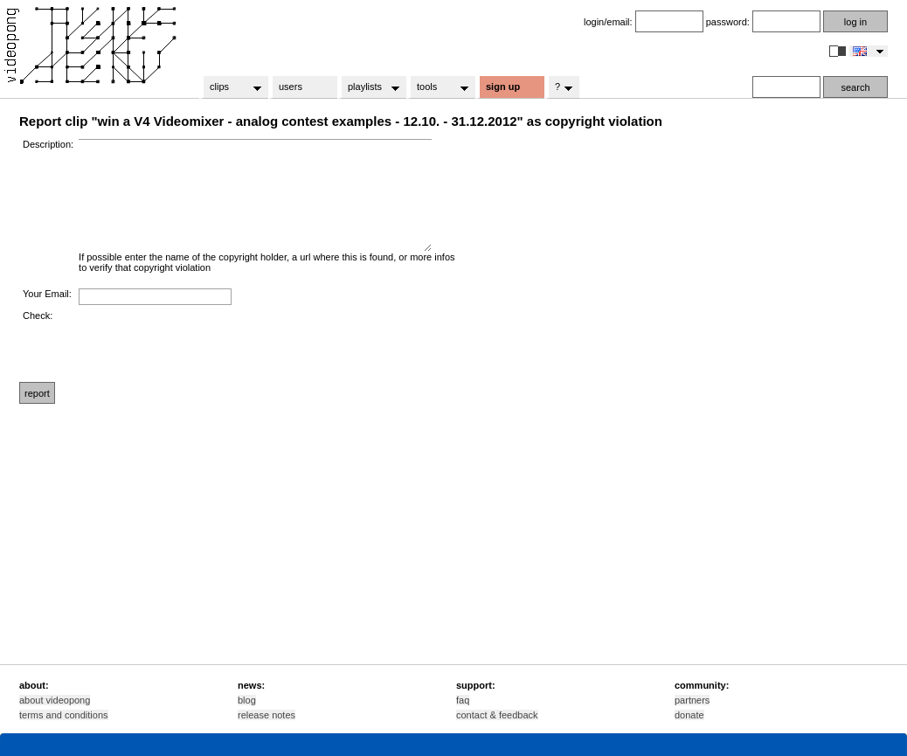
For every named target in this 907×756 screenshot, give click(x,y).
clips (230, 87)
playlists (368, 87)
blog (247, 700)
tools (437, 87)
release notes (266, 715)
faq (462, 700)
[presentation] (211, 344)
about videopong (54, 700)
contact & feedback (497, 715)
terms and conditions (63, 715)
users (290, 86)
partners (692, 700)
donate (689, 715)
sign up (503, 86)
